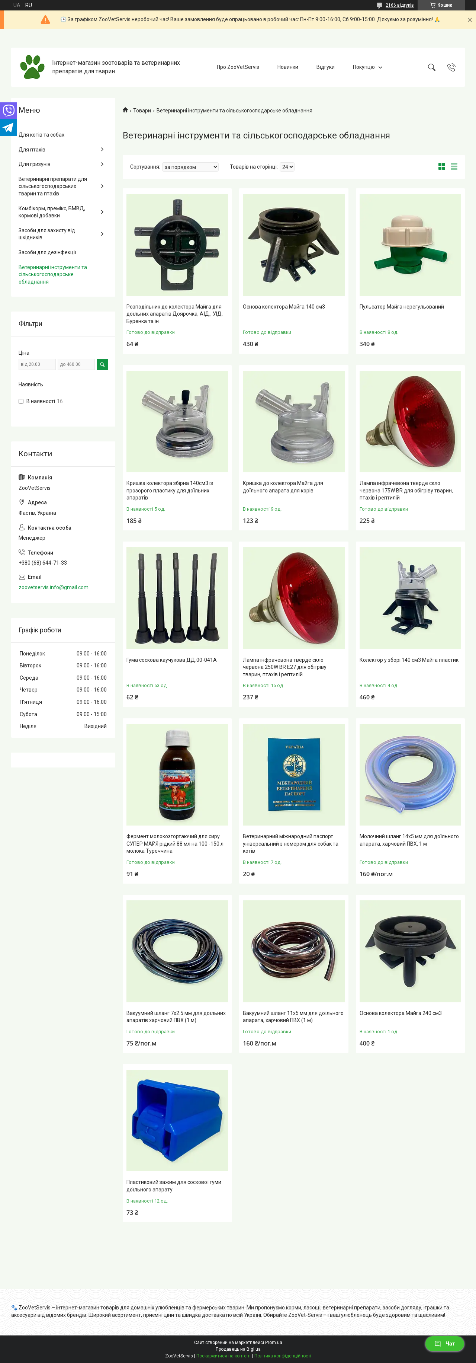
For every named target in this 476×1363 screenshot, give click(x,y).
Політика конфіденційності (282, 1356)
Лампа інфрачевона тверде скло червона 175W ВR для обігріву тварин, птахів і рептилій (406, 490)
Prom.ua (273, 1342)
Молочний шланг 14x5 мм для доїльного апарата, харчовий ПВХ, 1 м (409, 840)
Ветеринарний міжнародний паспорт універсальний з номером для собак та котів (290, 843)
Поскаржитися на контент (223, 1356)
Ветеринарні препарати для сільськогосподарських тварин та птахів (53, 186)
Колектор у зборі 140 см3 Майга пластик (409, 660)
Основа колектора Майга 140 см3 (284, 307)
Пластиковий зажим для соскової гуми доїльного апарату (173, 1186)
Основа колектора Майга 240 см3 (401, 1013)
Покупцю (364, 67)
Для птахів (32, 150)
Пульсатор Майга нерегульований (402, 307)
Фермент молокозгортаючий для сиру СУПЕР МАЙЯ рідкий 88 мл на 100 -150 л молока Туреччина (174, 843)
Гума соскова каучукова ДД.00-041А (171, 660)
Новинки (287, 67)
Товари (142, 111)
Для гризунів (35, 164)
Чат (444, 1343)
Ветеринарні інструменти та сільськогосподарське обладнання (53, 274)
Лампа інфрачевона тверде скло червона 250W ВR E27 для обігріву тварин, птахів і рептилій (285, 667)
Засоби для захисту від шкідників (47, 234)
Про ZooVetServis (238, 67)
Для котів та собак (41, 135)
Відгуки (325, 67)
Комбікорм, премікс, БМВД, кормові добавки (52, 212)
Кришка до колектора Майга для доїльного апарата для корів (283, 487)
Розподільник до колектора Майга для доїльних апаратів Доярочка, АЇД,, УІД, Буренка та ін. (174, 314)
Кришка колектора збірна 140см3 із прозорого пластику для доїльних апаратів (169, 490)
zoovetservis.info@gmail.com (54, 587)
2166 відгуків (400, 5)
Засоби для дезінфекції (47, 252)
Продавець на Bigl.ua (238, 1349)
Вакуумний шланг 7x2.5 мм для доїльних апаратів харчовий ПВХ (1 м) (176, 1017)
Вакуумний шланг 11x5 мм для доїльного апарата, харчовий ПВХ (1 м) (293, 1017)
